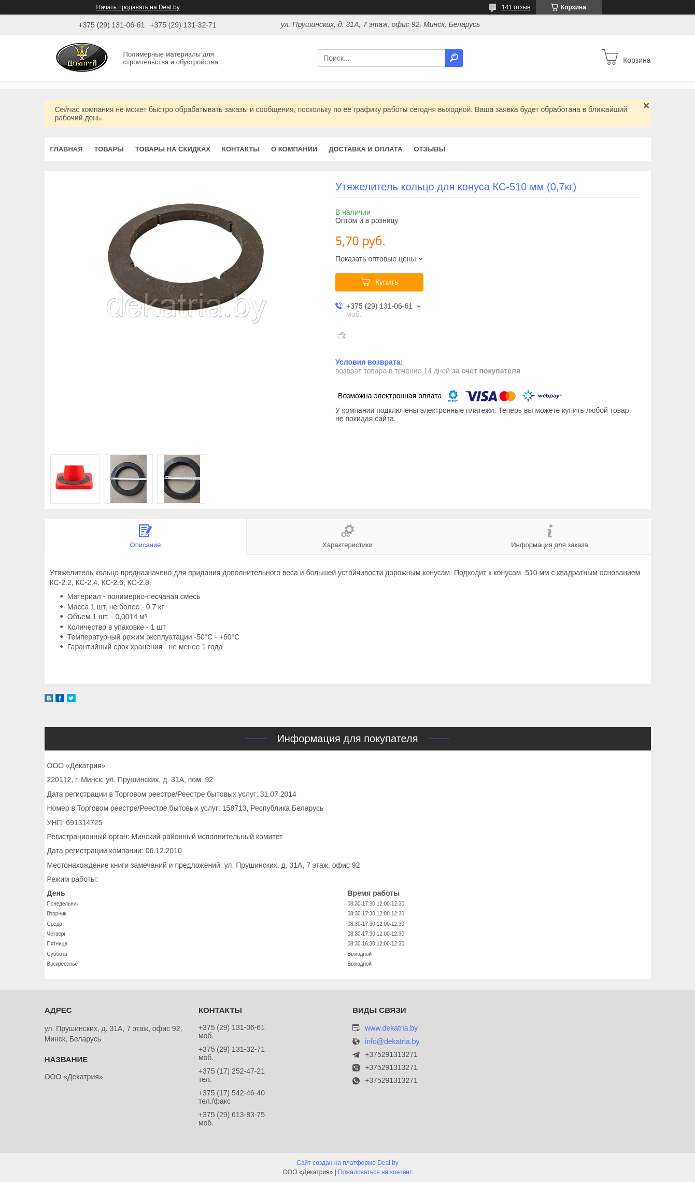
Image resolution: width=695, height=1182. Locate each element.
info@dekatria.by (392, 1042)
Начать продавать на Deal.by (138, 7)
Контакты (241, 149)
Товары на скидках (172, 149)
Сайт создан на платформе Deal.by (347, 1162)
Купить (386, 282)
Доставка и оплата (365, 149)
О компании (294, 149)
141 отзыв (516, 7)
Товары (109, 149)
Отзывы (429, 149)
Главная (66, 149)
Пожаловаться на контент (375, 1172)
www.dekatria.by (391, 1028)
